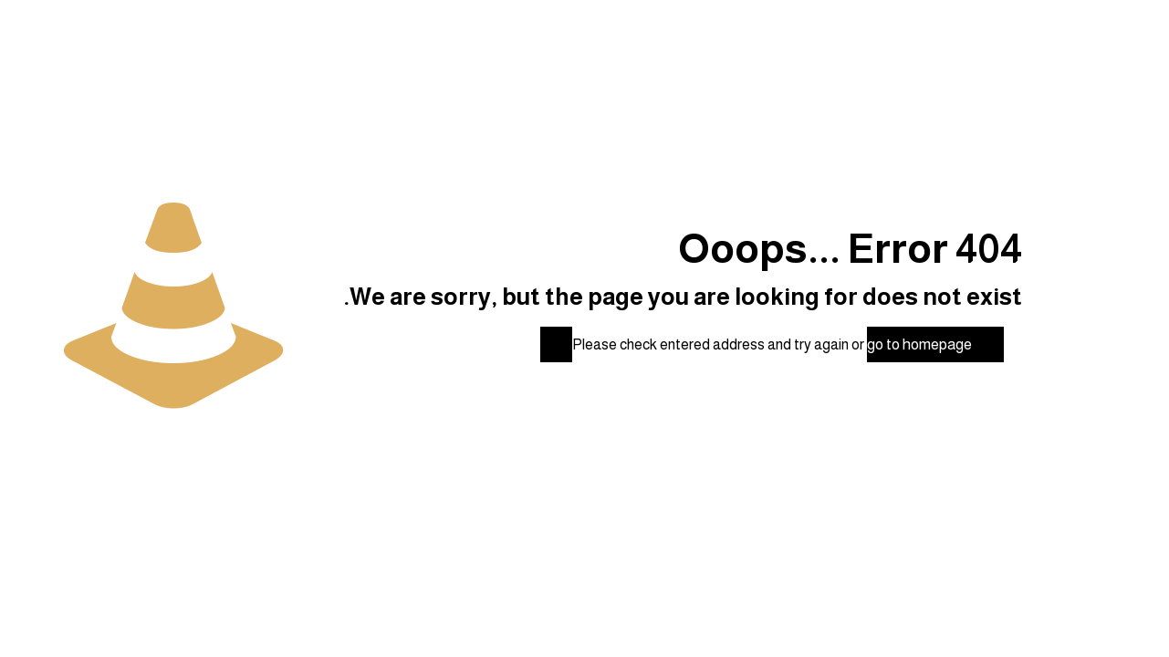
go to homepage (919, 344)
